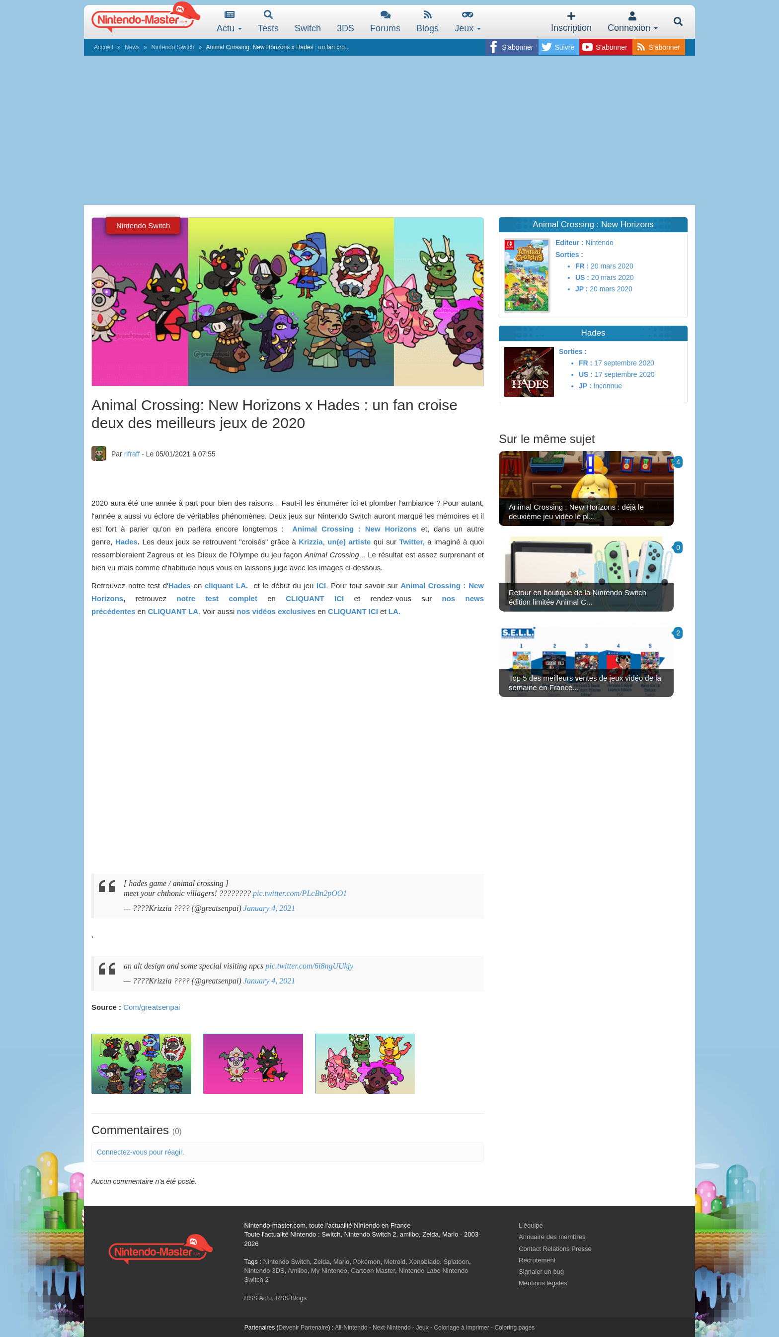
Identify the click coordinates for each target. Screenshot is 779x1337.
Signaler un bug (541, 1271)
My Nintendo (329, 1270)
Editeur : (569, 243)
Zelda (321, 1261)
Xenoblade (424, 1261)
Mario (341, 1261)
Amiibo (298, 1270)
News (132, 47)
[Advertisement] (389, 130)
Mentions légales (543, 1283)
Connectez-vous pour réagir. (140, 1152)
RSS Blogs (291, 1298)
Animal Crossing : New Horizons (354, 529)
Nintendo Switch (172, 47)
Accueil (103, 47)
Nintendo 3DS (264, 1270)
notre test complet (222, 598)
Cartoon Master (373, 1270)
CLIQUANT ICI (315, 598)
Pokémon (367, 1261)
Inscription (571, 22)
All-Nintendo (351, 1327)
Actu (229, 21)
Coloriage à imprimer (461, 1327)
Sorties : (569, 255)
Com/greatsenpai (151, 1007)
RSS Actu (258, 1298)
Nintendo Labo (419, 1270)
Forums (385, 21)
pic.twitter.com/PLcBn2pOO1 (300, 893)
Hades (126, 541)
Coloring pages (514, 1327)
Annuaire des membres (552, 1237)
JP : (581, 289)
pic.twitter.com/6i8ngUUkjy (309, 966)
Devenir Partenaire (303, 1327)
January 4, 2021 (269, 908)
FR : (582, 266)
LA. (394, 611)
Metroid (394, 1261)
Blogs (427, 21)
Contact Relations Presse (555, 1248)
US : (582, 277)
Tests (268, 21)
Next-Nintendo (392, 1327)
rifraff (132, 454)
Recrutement (537, 1260)
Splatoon (456, 1261)
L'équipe (531, 1225)
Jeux (468, 21)
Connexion (633, 22)
